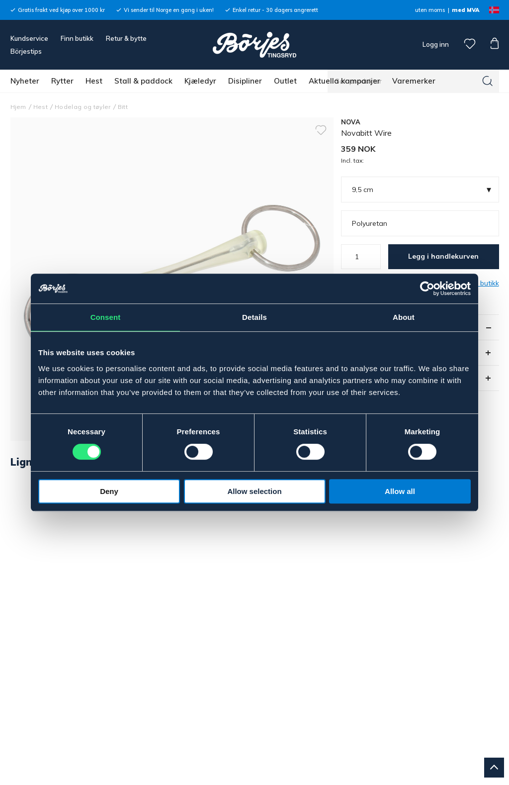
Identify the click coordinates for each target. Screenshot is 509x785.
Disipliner (245, 81)
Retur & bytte (126, 38)
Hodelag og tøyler (83, 106)
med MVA (465, 9)
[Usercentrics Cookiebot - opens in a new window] (427, 288)
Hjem (18, 106)
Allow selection (254, 491)
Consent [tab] (105, 317)
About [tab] (404, 317)
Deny (109, 491)
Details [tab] (254, 317)
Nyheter (24, 81)
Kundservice (29, 38)
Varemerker (413, 81)
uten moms (430, 9)
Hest (93, 81)
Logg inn (435, 44)
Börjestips (26, 51)
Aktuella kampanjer (344, 81)
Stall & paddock (143, 81)
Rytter (62, 81)
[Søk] (487, 81)
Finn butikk (77, 38)
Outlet (285, 81)
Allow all (400, 491)
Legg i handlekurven (443, 256)
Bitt (123, 106)
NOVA (350, 122)
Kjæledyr (200, 81)
